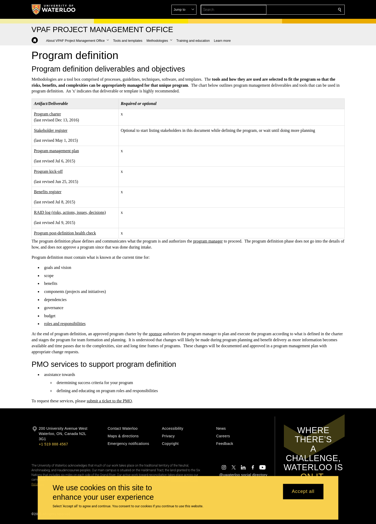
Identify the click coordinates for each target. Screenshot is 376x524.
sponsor (155, 334)
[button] (302, 9)
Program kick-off (48, 171)
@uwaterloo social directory (243, 475)
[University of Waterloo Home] (54, 9)
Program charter (47, 114)
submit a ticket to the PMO (109, 401)
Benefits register (47, 192)
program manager (208, 241)
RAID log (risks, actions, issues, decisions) (70, 212)
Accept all (303, 491)
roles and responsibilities (65, 323)
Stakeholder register (50, 130)
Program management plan (56, 151)
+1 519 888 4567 (53, 444)
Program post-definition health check (65, 233)
